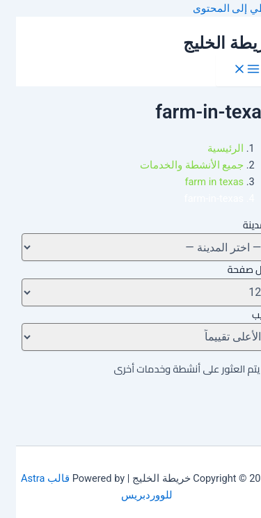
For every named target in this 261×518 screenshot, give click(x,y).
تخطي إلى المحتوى (219, 8)
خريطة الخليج (214, 43)
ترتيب (245, 315)
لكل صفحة (233, 269)
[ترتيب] (130, 337)
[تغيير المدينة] (130, 247)
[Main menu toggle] (230, 70)
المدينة (241, 225)
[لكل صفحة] (130, 292)
